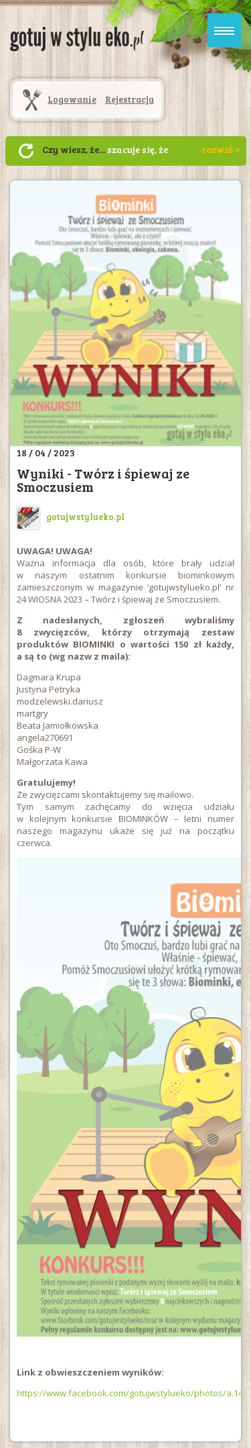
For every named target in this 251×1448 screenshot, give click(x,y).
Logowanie (72, 99)
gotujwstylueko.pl (70, 517)
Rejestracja (129, 99)
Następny (26, 151)
